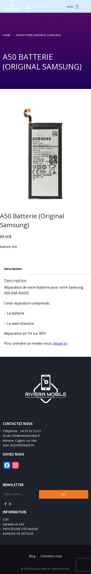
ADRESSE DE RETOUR (18, 534)
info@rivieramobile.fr (26, 436)
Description (13, 269)
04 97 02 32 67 (30, 431)
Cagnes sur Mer (26, 441)
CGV (5, 519)
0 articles (39, 6)
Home (7, 35)
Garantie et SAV (13, 524)
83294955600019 (22, 445)
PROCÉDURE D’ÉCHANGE (20, 529)
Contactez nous (51, 556)
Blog (32, 556)
